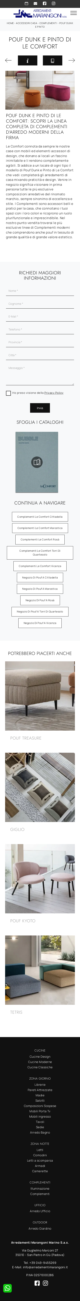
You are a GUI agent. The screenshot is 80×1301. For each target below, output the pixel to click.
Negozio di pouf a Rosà (40, 600)
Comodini (40, 1155)
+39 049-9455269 (43, 1263)
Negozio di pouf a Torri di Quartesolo (40, 611)
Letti (40, 1150)
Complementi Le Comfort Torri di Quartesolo (40, 552)
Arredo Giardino (40, 1228)
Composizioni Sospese (40, 1106)
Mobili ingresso (40, 1116)
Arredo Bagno (40, 1132)
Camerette (40, 1171)
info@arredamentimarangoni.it (45, 1267)
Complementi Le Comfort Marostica (40, 528)
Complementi (48, 23)
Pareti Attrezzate (40, 1090)
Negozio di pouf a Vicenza (40, 623)
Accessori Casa (26, 23)
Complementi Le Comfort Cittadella (40, 517)
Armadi (40, 1166)
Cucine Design (40, 1056)
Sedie (40, 1127)
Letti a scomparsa (40, 1160)
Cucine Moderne (40, 1062)
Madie (40, 1095)
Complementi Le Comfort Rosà (40, 539)
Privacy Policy (54, 393)
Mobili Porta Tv (40, 1111)
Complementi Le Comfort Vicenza (40, 566)
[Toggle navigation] (73, 13)
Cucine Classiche (40, 1067)
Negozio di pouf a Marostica (40, 589)
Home (10, 23)
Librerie (40, 1085)
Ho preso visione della (38, 393)
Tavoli (40, 1122)
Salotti (40, 1100)
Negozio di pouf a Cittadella (40, 577)
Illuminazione (40, 1188)
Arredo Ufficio (40, 1211)
